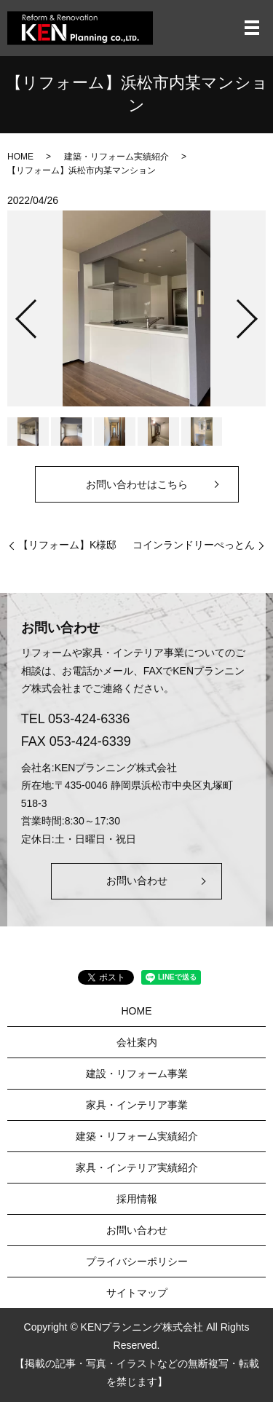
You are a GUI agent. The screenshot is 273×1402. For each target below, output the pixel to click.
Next (259, 313)
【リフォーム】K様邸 (67, 545)
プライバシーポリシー (137, 1261)
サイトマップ (136, 1293)
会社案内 (136, 1042)
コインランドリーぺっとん (193, 545)
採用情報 (136, 1199)
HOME (20, 156)
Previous (13, 313)
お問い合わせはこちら (137, 484)
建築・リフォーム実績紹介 (116, 156)
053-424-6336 (89, 719)
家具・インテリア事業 (137, 1105)
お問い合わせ (136, 880)
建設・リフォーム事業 (137, 1073)
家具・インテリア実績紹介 (137, 1167)
